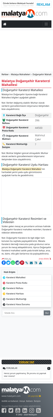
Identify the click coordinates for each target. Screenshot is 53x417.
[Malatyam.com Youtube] (17, 410)
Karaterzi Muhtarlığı (14, 299)
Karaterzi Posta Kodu (14, 282)
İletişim (37, 401)
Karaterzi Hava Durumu (16, 304)
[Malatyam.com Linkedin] (24, 410)
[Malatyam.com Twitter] (11, 410)
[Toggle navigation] (46, 24)
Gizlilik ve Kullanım (10, 401)
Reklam (29, 401)
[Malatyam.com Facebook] (4, 410)
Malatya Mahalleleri (20, 74)
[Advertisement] (27, 50)
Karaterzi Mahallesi (14, 277)
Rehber (5, 74)
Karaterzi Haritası (13, 293)
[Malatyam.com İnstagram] (31, 410)
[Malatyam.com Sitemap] (38, 410)
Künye (22, 401)
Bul (47, 312)
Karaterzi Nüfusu (12, 288)
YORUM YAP (26, 362)
